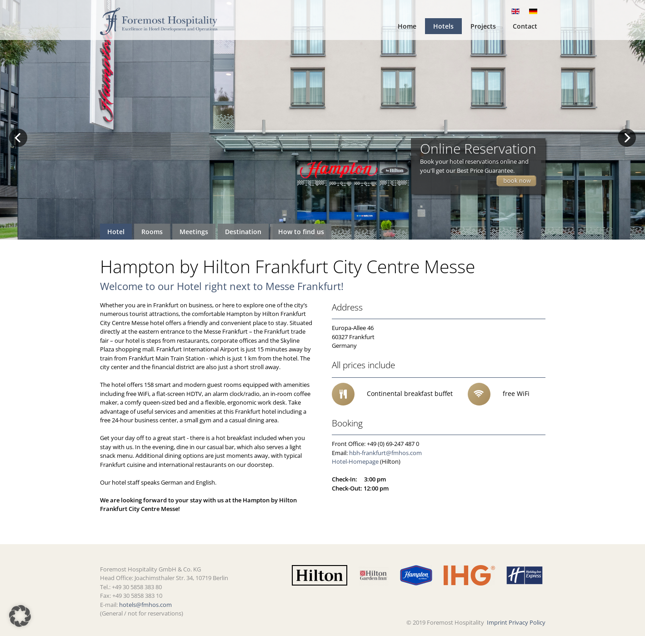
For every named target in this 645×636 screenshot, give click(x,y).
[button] (20, 616)
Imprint (497, 622)
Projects (483, 26)
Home (407, 26)
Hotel (116, 231)
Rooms (152, 231)
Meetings (194, 231)
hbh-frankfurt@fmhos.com (385, 453)
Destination (243, 231)
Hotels (443, 26)
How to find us (301, 231)
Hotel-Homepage (355, 461)
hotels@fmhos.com (145, 605)
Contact (525, 26)
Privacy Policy (527, 622)
